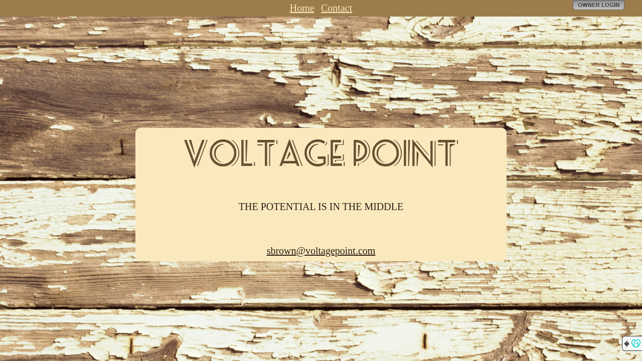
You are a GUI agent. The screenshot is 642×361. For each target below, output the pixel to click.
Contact (336, 8)
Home (302, 8)
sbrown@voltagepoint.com (321, 250)
